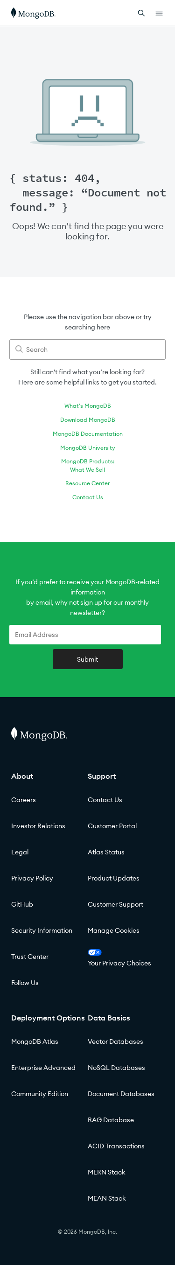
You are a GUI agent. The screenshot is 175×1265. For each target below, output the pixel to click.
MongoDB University (87, 447)
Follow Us (25, 982)
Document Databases (121, 1094)
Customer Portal (112, 826)
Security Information (41, 930)
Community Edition (39, 1094)
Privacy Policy (32, 878)
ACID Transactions (116, 1146)
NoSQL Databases (116, 1067)
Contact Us (87, 497)
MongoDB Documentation (88, 433)
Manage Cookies (114, 930)
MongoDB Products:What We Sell (87, 465)
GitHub (22, 904)
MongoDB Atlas (34, 1041)
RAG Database (111, 1120)
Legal (19, 852)
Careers (23, 800)
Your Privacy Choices (119, 958)
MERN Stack (107, 1172)
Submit (87, 659)
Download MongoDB (87, 419)
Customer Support (115, 904)
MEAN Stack (107, 1198)
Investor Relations (38, 826)
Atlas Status (106, 852)
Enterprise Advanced (43, 1067)
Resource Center (87, 483)
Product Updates (114, 878)
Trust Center (30, 956)
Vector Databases (115, 1041)
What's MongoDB (87, 405)
